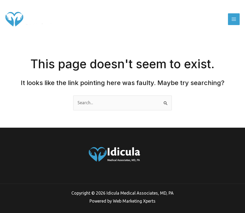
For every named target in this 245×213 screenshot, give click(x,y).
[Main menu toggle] (234, 19)
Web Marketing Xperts (134, 201)
